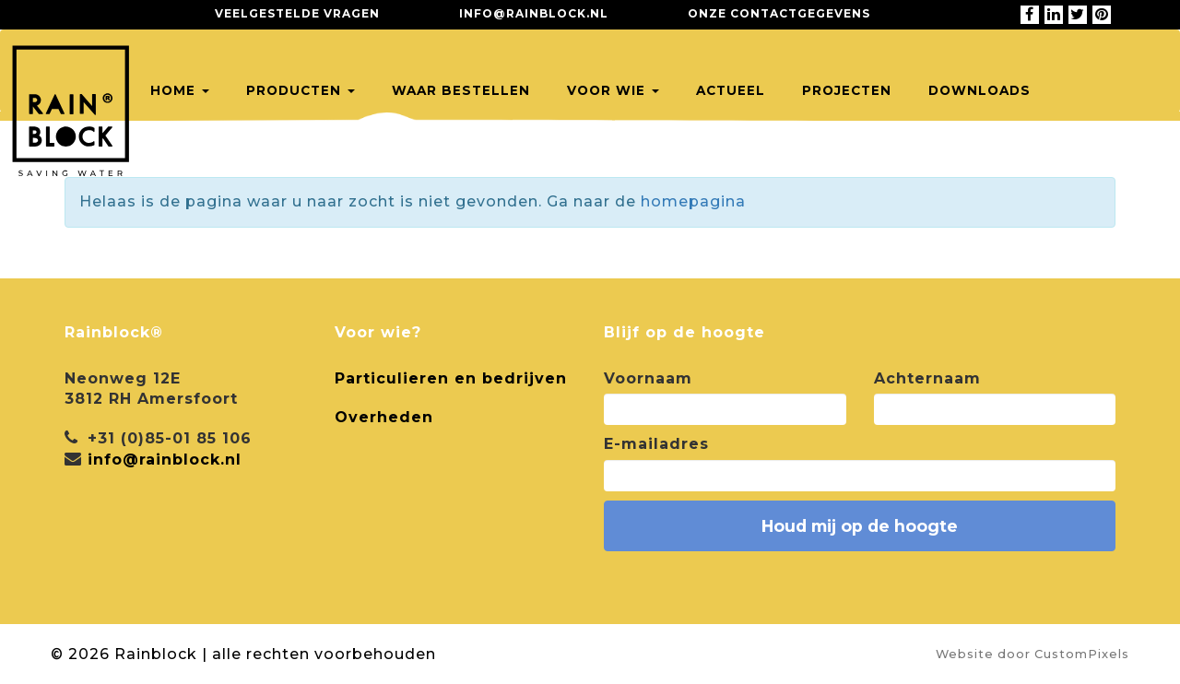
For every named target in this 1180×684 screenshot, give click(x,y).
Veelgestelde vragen (297, 13)
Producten (300, 90)
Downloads (979, 90)
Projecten (846, 90)
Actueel (730, 90)
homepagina (693, 201)
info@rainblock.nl (533, 13)
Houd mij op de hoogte (859, 526)
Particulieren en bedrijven (451, 378)
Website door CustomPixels (1032, 654)
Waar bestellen (461, 90)
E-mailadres (656, 444)
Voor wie (613, 90)
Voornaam (648, 378)
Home (179, 90)
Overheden (384, 417)
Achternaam (927, 378)
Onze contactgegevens (779, 13)
